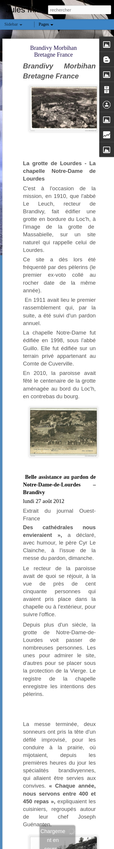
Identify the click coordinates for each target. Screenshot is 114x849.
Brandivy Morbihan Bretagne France (53, 51)
